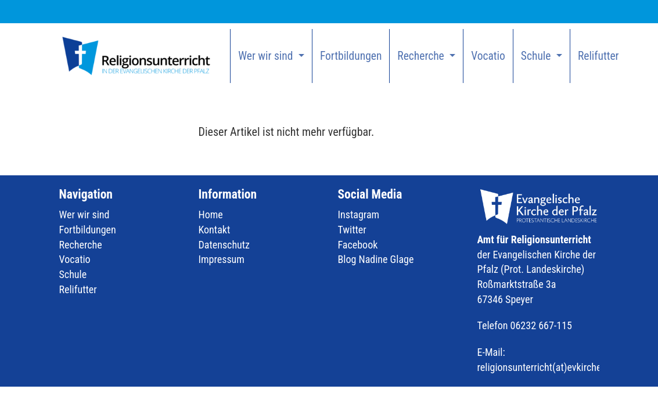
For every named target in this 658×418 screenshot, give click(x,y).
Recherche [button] (422, 56)
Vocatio (488, 56)
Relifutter (598, 56)
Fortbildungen (351, 56)
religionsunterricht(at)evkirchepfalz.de (556, 367)
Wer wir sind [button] (267, 56)
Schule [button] (537, 56)
